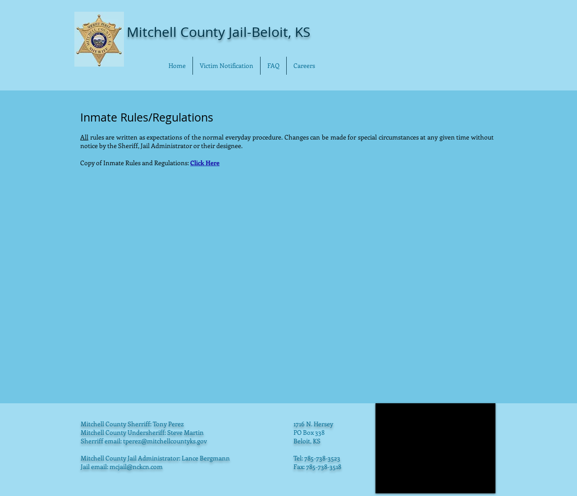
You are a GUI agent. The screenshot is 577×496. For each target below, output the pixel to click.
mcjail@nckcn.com (136, 466)
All (84, 137)
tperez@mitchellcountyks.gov (165, 441)
